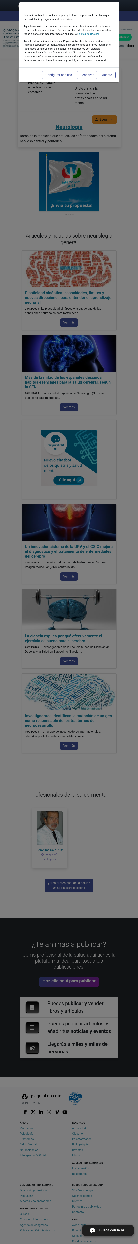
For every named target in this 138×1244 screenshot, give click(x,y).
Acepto (107, 75)
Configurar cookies (58, 75)
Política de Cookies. (88, 33)
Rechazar (87, 75)
